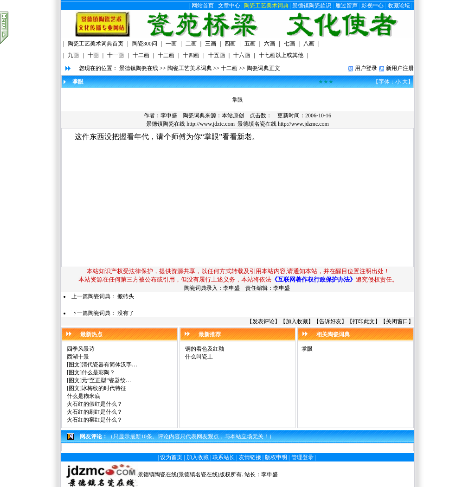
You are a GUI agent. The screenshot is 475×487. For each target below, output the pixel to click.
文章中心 (229, 5)
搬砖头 (125, 296)
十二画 (229, 68)
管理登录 (302, 457)
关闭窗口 (397, 321)
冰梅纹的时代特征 (104, 388)
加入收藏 (297, 321)
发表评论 (263, 321)
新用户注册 (400, 68)
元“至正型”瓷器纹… (106, 380)
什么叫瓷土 (199, 356)
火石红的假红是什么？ (94, 404)
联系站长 (223, 457)
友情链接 (250, 457)
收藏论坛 (399, 5)
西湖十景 (78, 356)
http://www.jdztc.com (210, 124)
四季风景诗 (81, 349)
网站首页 (203, 5)
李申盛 (269, 474)
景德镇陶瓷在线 (138, 68)
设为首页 (171, 457)
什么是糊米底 (83, 396)
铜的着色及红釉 (204, 349)
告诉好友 (330, 321)
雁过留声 (346, 5)
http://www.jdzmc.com (303, 124)
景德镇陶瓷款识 (311, 5)
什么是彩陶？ (98, 372)
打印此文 (364, 321)
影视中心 (372, 5)
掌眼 (307, 349)
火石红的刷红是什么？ (94, 412)
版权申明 (276, 457)
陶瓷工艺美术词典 (266, 5)
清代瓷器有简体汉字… (109, 364)
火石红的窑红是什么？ (94, 420)
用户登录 (366, 68)
